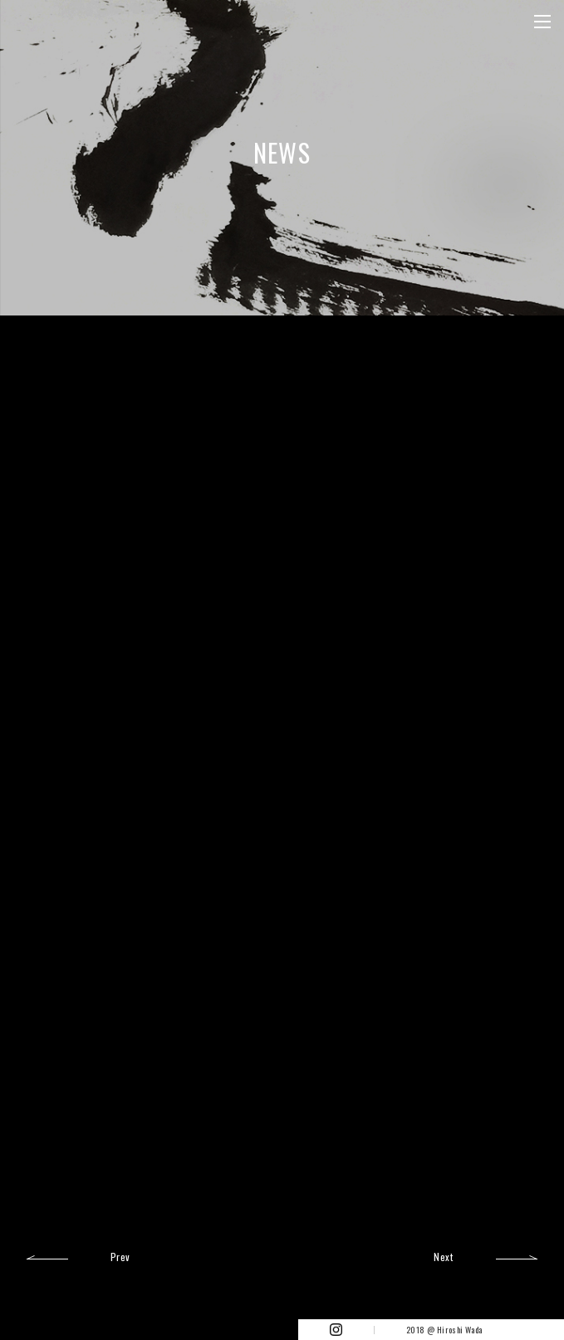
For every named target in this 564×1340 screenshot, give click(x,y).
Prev (120, 1255)
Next (443, 1255)
